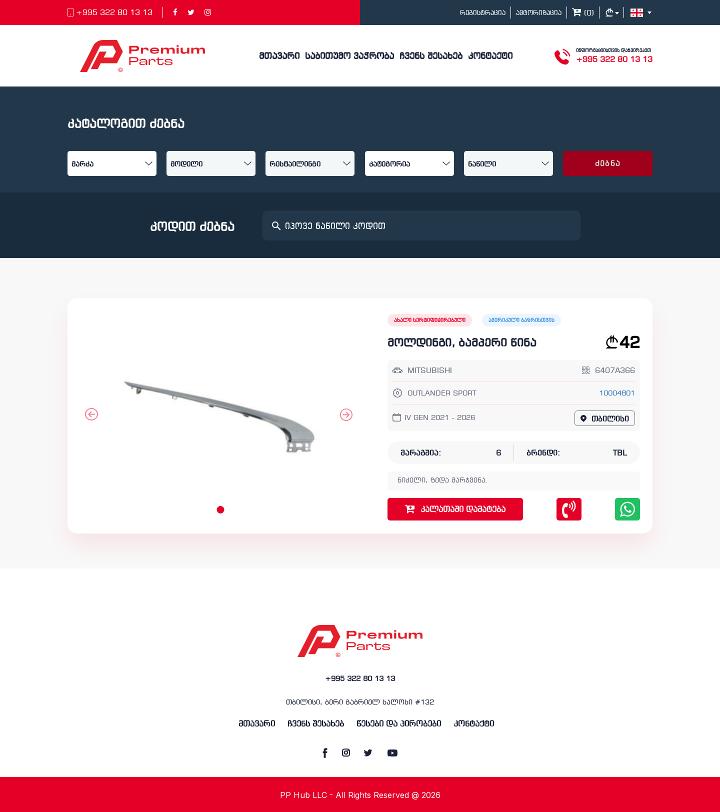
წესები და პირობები (398, 724)
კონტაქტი (490, 57)
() (583, 14)
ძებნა (607, 164)
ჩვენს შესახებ (431, 57)
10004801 (617, 394)
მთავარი (279, 57)
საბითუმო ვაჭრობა (349, 57)
